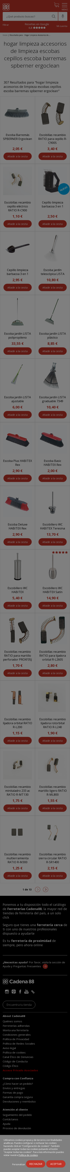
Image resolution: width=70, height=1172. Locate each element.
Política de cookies (28, 1155)
